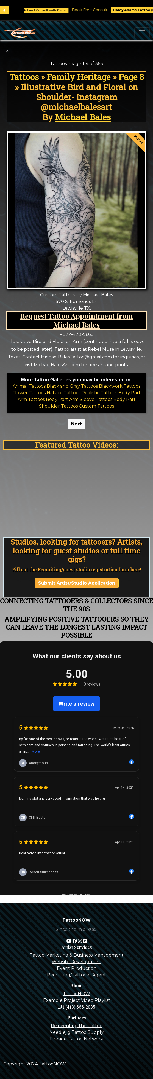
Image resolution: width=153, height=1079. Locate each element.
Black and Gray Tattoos (72, 386)
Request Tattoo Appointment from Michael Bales (76, 320)
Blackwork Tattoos (119, 386)
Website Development (76, 961)
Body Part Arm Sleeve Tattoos (79, 399)
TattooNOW (76, 993)
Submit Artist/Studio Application (76, 583)
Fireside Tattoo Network (76, 1038)
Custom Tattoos (96, 406)
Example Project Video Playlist (76, 1000)
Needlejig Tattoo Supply (76, 1032)
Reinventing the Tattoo (76, 1025)
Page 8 (131, 76)
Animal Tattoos (29, 386)
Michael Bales (83, 116)
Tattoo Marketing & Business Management (77, 955)
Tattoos (24, 76)
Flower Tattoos (29, 392)
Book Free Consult (97, 9)
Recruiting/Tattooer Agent (76, 975)
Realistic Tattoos (99, 392)
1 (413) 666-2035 (76, 1007)
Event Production (76, 968)
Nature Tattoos (63, 392)
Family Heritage (78, 76)
